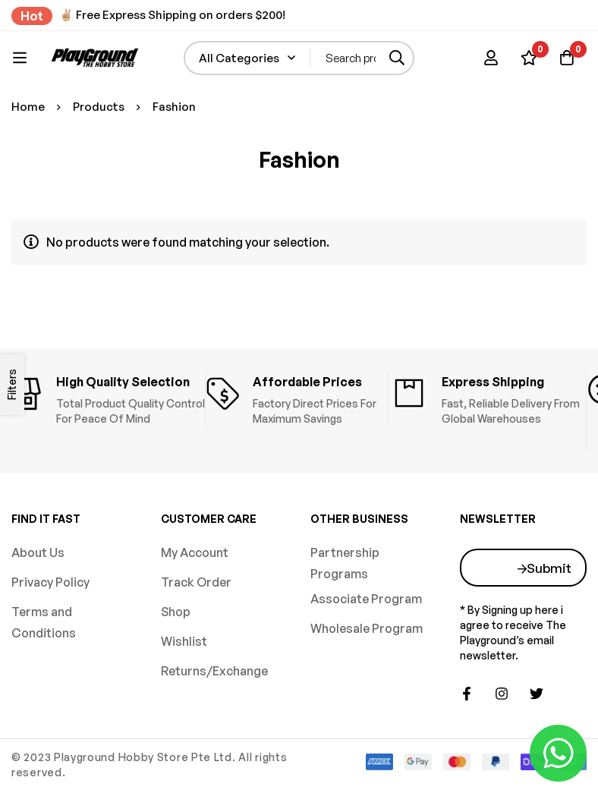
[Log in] (491, 57)
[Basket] (567, 57)
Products (98, 106)
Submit (549, 568)
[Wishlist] (529, 57)
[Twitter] (536, 693)
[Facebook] (467, 693)
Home (28, 106)
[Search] (397, 58)
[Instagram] (501, 693)
